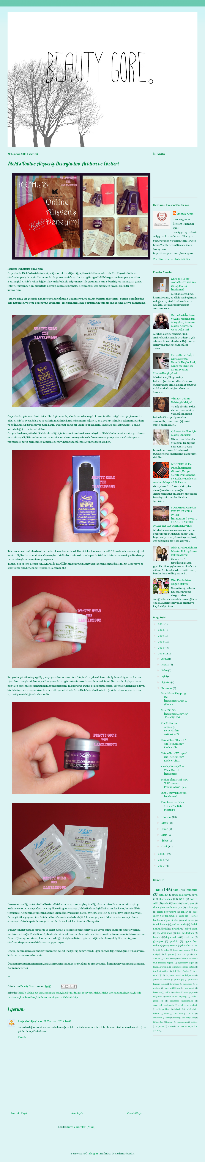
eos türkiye (183, 954)
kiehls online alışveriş (49, 997)
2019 (161, 635)
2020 (161, 629)
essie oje (183, 915)
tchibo (176, 1017)
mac (157, 889)
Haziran (166, 817)
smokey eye (188, 920)
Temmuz (166, 688)
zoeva (170, 1026)
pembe (165, 903)
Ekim (164, 670)
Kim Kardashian (185, 932)
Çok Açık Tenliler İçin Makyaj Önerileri (184, 433)
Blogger (93, 1153)
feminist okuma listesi (183, 966)
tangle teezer (170, 945)
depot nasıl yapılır (181, 949)
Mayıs (164, 822)
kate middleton (172, 987)
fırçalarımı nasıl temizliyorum (180, 975)
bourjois (157, 937)
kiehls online (27, 997)
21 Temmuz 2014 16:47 (57, 1021)
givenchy (176, 928)
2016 (161, 641)
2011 (161, 865)
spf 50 (191, 1013)
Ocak (164, 846)
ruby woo (157, 996)
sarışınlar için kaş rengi (176, 996)
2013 (161, 854)
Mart (164, 834)
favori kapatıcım (161, 966)
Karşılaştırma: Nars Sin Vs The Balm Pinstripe (172, 805)
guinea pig (179, 979)
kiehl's (22, 992)
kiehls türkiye (70, 997)
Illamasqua (165, 899)
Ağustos (166, 682)
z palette (160, 1026)
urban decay (181, 894)
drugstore (169, 954)
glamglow (158, 941)
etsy (174, 958)
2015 (161, 647)
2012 (161, 859)
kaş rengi (189, 987)
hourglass (174, 983)
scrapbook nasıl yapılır (163, 1005)
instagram (187, 983)
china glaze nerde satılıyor (167, 907)
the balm (185, 945)
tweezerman (182, 1021)
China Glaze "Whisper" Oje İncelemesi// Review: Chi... (174, 756)
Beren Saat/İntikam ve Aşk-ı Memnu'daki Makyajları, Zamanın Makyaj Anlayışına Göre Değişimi (183, 322)
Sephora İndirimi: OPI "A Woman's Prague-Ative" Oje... (174, 783)
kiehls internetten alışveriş (117, 992)
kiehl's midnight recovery (77, 992)
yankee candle (179, 924)
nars (175, 889)
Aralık (165, 658)
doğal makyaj (172, 937)
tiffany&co (158, 1021)
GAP (158, 949)
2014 (161, 653)
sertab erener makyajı (187, 1005)
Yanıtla (22, 1037)
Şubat (164, 840)
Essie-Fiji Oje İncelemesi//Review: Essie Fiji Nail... (174, 713)
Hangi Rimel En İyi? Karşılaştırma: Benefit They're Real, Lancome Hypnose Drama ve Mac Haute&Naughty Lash (174, 364)
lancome (191, 889)
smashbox (178, 1013)
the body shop (188, 1017)
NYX (181, 899)
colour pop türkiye (166, 911)
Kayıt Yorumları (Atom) (81, 1126)
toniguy (169, 1021)
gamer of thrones (161, 979)
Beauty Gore (185, 213)
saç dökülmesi (164, 932)
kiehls (97, 992)
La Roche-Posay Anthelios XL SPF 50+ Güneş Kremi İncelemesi (183, 284)
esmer (166, 958)
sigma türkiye (171, 920)
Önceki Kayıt (134, 1113)
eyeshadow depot (186, 962)
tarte (168, 1017)
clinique (164, 894)
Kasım (165, 664)
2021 (161, 624)
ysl (195, 894)
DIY (195, 945)
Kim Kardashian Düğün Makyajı (181, 581)
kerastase (157, 992)
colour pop (192, 907)
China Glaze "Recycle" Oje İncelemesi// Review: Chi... (173, 743)
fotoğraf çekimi (160, 971)
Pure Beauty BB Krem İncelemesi (173, 794)
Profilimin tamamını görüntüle (172, 259)
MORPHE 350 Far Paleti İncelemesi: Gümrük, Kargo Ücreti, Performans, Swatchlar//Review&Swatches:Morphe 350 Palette (175, 473)
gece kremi (188, 937)
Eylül (164, 676)
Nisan (164, 828)
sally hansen (191, 928)
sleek (166, 1013)
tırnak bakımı (160, 924)
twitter (194, 1021)
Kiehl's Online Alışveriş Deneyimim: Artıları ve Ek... (171, 728)
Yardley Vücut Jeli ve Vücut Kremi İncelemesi (172, 769)
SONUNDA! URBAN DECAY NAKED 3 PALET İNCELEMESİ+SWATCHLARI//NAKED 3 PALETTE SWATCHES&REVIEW (175, 516)
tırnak (175, 903)
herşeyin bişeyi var (30, 1021)
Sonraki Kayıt (19, 1113)
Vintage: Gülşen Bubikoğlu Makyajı (181, 400)
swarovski (157, 1017)
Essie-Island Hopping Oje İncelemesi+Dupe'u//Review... (174, 698)
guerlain (174, 941)
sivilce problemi (163, 1009)
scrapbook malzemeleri (181, 1000)
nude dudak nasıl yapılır (184, 992)
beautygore (188, 903)
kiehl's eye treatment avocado (44, 992)
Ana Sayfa (77, 1113)
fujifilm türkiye (181, 971)
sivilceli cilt (178, 1009)
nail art (184, 911)
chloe (166, 949)
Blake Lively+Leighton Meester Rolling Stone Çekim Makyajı (184, 550)
